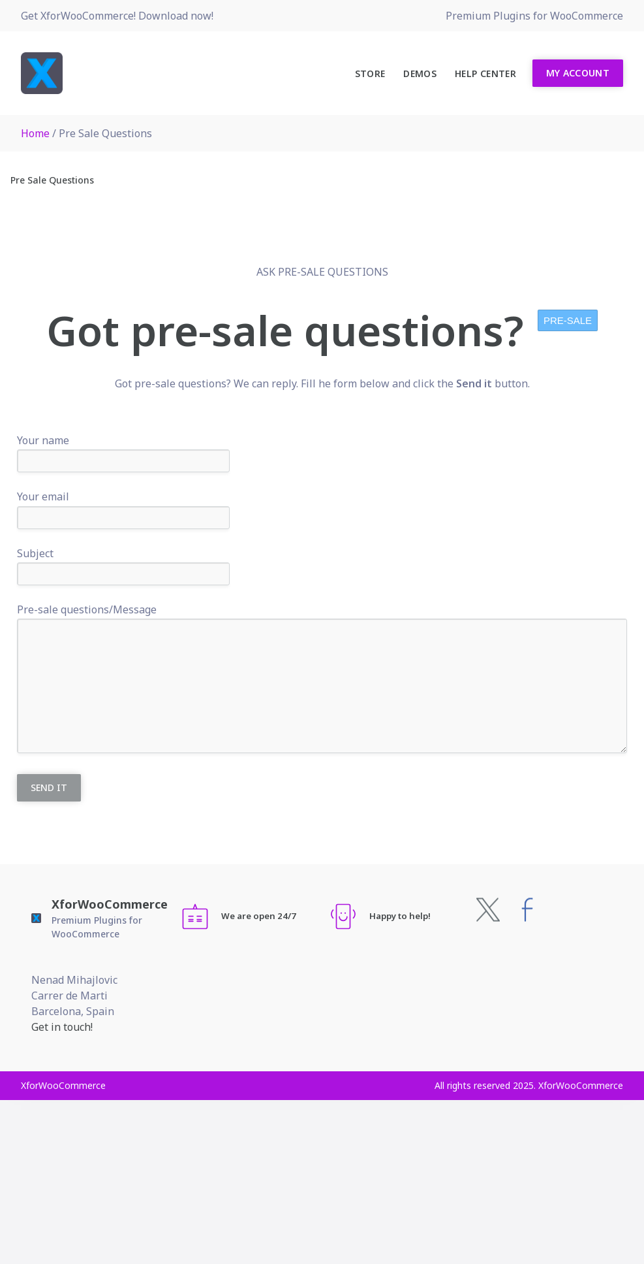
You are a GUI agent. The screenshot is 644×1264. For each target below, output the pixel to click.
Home (35, 133)
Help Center (485, 73)
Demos (420, 73)
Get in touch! (62, 1027)
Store (370, 73)
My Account (578, 73)
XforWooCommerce (110, 904)
